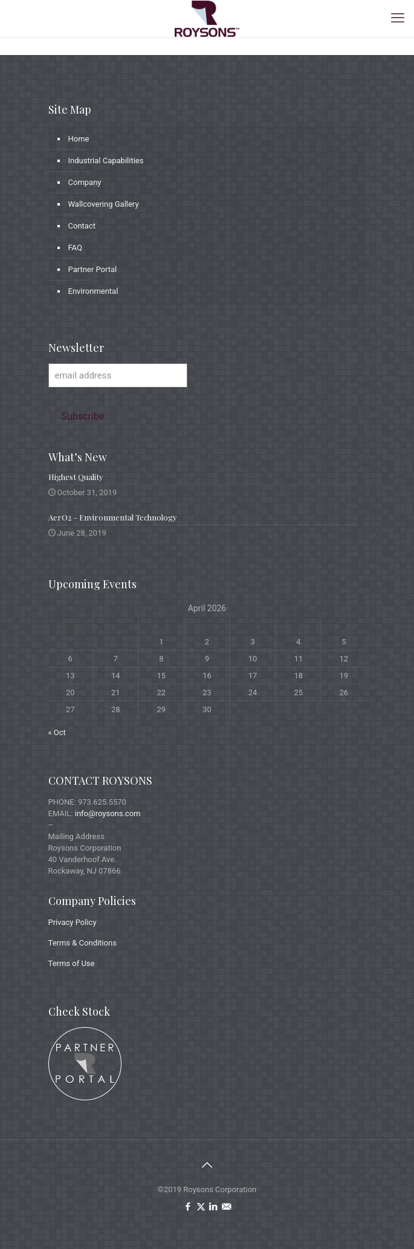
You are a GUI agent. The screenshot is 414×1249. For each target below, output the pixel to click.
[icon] (226, 1206)
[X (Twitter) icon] (200, 1206)
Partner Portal (92, 269)
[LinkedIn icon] (213, 1206)
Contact (81, 225)
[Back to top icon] (207, 1165)
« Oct (57, 732)
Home (78, 138)
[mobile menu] (397, 18)
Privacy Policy (72, 922)
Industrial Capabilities (106, 160)
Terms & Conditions (82, 942)
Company (85, 182)
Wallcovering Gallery (103, 204)
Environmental (93, 291)
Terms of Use (71, 963)
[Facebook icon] (188, 1206)
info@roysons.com (108, 813)
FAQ (75, 247)
